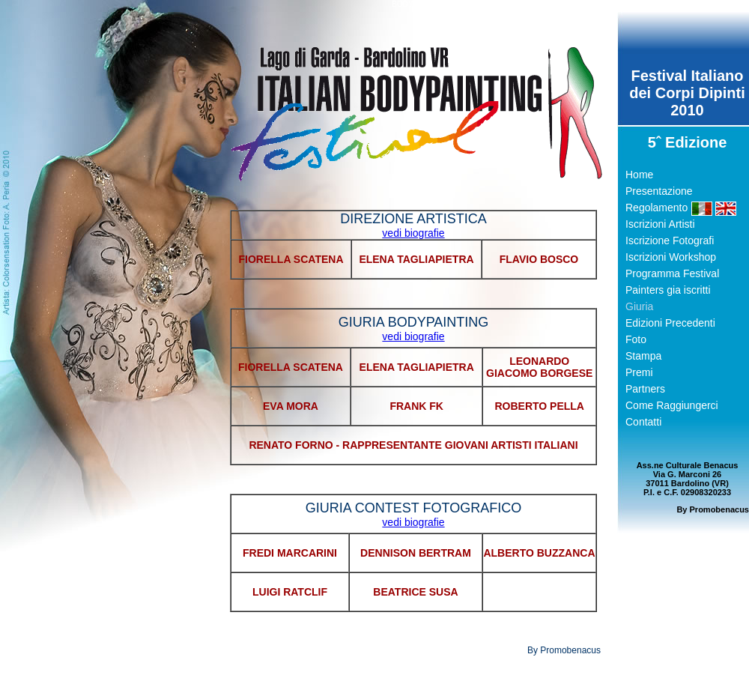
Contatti (643, 422)
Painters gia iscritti (668, 290)
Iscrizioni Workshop (670, 257)
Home (639, 175)
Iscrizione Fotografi (669, 240)
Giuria (639, 306)
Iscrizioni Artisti (660, 224)
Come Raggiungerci (671, 405)
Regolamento (656, 208)
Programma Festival (672, 273)
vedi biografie (413, 233)
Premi (639, 372)
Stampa (643, 356)
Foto (635, 339)
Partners (645, 389)
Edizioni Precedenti (670, 323)
